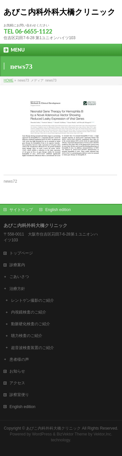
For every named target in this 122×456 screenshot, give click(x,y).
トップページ (21, 253)
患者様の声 (19, 359)
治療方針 (17, 288)
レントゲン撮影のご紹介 (32, 300)
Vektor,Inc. (103, 434)
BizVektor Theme (72, 434)
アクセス (17, 383)
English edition (58, 209)
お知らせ (17, 371)
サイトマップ (21, 209)
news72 (10, 181)
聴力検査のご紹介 (26, 335)
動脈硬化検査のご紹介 (30, 324)
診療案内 (17, 265)
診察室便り (19, 394)
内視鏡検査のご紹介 (28, 312)
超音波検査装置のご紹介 (32, 347)
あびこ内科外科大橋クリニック (59, 12)
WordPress (42, 434)
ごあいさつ (19, 276)
